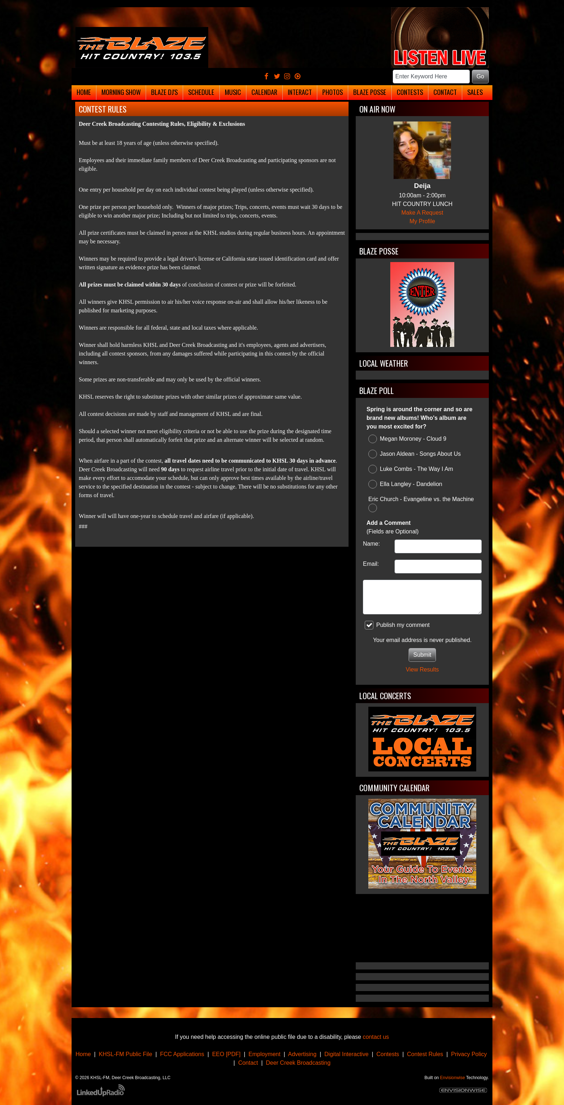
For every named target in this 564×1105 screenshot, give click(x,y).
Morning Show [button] (121, 92)
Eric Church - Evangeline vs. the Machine (421, 504)
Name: (371, 544)
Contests (387, 1054)
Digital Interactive (346, 1054)
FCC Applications (182, 1054)
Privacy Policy (469, 1054)
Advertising (302, 1054)
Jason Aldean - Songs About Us (414, 454)
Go (480, 76)
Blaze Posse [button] (369, 92)
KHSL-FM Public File (125, 1054)
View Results (422, 669)
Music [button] (233, 92)
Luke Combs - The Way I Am (410, 469)
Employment (265, 1054)
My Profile (422, 221)
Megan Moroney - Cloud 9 (407, 439)
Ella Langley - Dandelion (405, 484)
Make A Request (422, 213)
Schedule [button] (201, 92)
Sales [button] (475, 92)
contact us (376, 1037)
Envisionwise (452, 1077)
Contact (248, 1063)
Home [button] (84, 92)
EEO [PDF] (226, 1054)
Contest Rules (425, 1054)
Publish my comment (397, 625)
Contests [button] (410, 92)
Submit (422, 655)
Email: (371, 564)
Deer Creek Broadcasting (298, 1063)
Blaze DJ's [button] (164, 92)
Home (83, 1054)
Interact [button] (300, 92)
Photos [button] (332, 92)
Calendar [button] (264, 92)
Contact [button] (445, 92)
